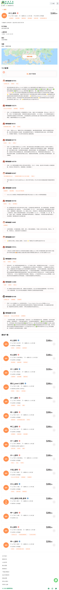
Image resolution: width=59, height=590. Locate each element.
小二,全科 (12, 13)
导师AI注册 (5, 584)
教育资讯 (4, 559)
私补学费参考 (5, 575)
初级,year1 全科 (17, 383)
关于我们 (4, 556)
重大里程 (4, 565)
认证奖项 (4, 562)
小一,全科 (14, 369)
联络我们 (4, 568)
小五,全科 (14, 470)
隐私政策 (4, 578)
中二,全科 (14, 426)
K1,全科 (13, 340)
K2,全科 (13, 355)
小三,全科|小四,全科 (18, 498)
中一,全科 (14, 412)
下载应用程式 (5, 572)
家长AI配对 (5, 581)
